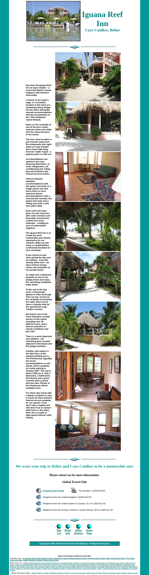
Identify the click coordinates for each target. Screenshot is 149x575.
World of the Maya (83, 567)
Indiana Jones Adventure (24, 565)
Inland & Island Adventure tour (34, 563)
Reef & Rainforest (115, 565)
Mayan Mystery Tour (112, 567)
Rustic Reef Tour (102, 563)
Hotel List (67, 573)
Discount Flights (96, 573)
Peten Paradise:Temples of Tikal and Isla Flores (64, 568)
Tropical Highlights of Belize (70, 563)
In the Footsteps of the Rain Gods (22, 568)
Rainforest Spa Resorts (129, 567)
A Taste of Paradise (69, 565)
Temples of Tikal (41, 568)
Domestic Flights (84, 573)
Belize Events (133, 573)
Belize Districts (122, 573)
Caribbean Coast (129, 565)
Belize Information (109, 573)
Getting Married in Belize (40, 573)
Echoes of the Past (51, 567)
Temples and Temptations (67, 567)
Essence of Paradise (17, 567)
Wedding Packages (57, 573)
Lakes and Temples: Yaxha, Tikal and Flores (98, 568)
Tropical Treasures (52, 563)
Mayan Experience (83, 565)
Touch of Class (56, 565)
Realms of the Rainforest (100, 565)
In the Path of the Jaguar (34, 567)
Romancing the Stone (116, 563)
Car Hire (75, 573)
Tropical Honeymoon (87, 563)
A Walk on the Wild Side (42, 565)
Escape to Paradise (98, 567)
